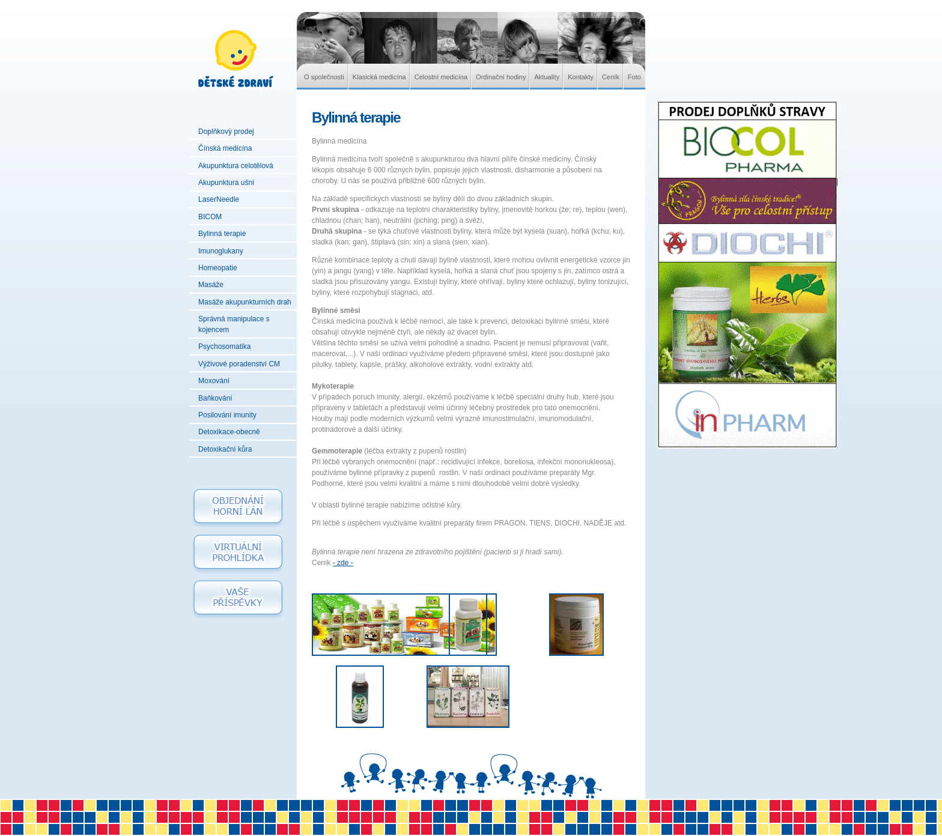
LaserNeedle (218, 199)
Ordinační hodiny (501, 76)
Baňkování (215, 398)
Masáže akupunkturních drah (244, 302)
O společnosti (324, 76)
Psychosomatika (224, 346)
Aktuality (546, 76)
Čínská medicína (225, 148)
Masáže (210, 284)
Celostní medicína (441, 76)
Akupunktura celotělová (235, 166)
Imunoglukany (220, 251)
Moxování (213, 381)
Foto (634, 76)
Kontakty (581, 76)
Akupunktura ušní (226, 182)
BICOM (210, 217)
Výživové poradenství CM (239, 364)
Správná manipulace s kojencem (234, 324)
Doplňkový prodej (226, 131)
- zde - (343, 563)
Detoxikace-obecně (229, 432)
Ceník (610, 76)
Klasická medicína (379, 76)
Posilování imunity (227, 415)
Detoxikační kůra (225, 449)
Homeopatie (217, 268)
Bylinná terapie (222, 233)
